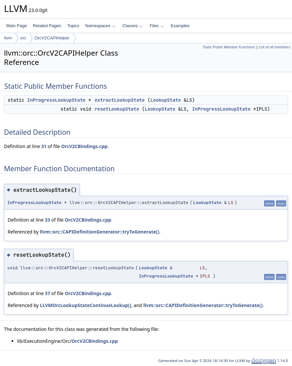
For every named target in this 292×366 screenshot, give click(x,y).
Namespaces (100, 25)
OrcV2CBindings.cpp (84, 146)
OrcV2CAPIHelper (51, 37)
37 (47, 293)
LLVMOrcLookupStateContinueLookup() (85, 305)
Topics (73, 25)
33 (47, 220)
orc (23, 37)
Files (156, 25)
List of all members (274, 47)
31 (43, 146)
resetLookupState (116, 109)
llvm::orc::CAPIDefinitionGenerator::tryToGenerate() (99, 232)
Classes (132, 25)
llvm (8, 37)
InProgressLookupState (56, 100)
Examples (180, 25)
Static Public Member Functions (229, 47)
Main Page (16, 25)
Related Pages (47, 25)
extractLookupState (119, 100)
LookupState (165, 100)
